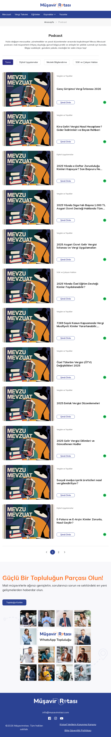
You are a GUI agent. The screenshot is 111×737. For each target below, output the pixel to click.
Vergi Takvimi (21, 14)
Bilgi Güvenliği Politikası (77, 730)
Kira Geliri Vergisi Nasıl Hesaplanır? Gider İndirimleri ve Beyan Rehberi (79, 128)
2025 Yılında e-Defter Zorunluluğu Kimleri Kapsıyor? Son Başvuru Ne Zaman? (78, 169)
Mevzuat (6, 14)
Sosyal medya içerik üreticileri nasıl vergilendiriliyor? (79, 481)
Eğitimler (35, 14)
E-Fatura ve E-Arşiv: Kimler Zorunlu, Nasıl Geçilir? (79, 521)
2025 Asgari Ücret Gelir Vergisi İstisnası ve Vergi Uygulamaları (77, 246)
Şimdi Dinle (65, 102)
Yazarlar (63, 14)
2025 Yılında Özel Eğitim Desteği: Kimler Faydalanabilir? (77, 285)
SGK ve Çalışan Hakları (87, 62)
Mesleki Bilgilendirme (57, 62)
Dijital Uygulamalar (28, 62)
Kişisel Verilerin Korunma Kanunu (78, 724)
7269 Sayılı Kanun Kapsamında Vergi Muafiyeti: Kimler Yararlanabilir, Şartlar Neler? (80, 326)
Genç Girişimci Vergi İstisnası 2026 (79, 89)
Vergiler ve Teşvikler (64, 76)
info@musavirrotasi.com (55, 712)
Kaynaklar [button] (50, 14)
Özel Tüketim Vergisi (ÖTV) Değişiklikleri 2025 (74, 363)
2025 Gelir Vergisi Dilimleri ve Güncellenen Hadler (76, 442)
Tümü (8, 62)
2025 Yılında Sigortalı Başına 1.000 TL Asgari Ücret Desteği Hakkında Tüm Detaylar (81, 208)
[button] (14, 602)
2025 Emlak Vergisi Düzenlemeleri (78, 403)
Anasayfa (49, 22)
